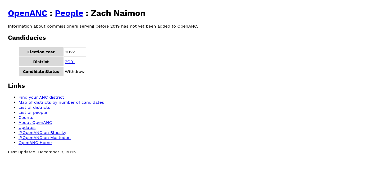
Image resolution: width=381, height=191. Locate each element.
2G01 (70, 61)
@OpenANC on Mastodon (45, 137)
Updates (27, 127)
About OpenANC (35, 122)
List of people (33, 112)
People (69, 13)
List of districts (34, 107)
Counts (26, 117)
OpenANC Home (35, 142)
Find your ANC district (41, 97)
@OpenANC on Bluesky (42, 132)
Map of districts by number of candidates (61, 102)
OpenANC (27, 13)
